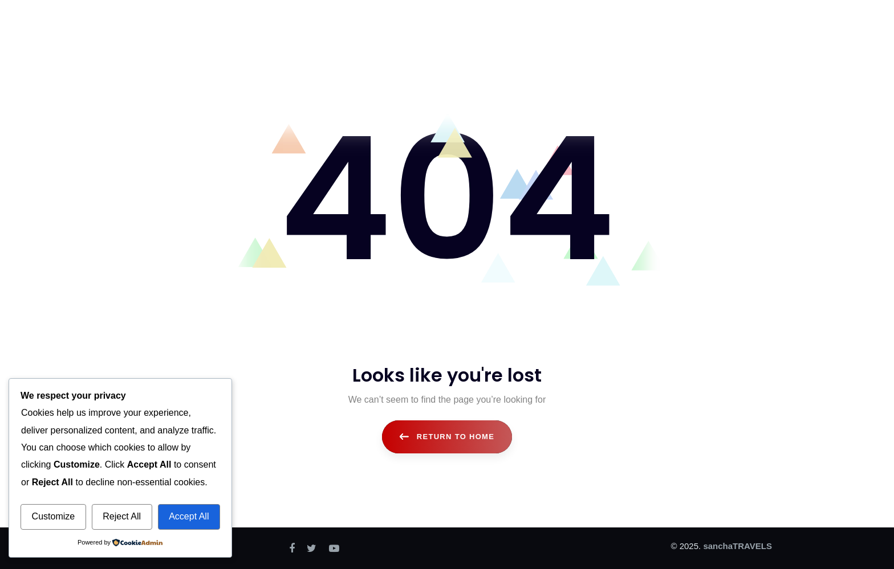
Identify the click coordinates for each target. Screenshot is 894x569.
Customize (53, 516)
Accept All (189, 516)
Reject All (122, 516)
